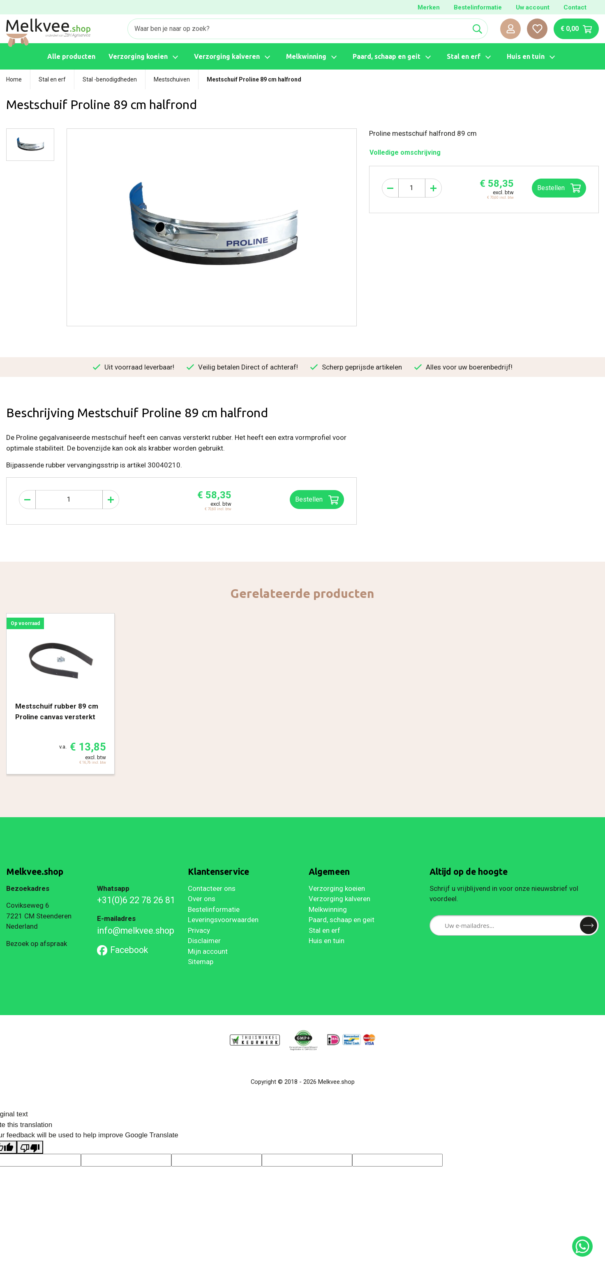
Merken (429, 7)
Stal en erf (324, 930)
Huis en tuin (326, 941)
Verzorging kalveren (339, 899)
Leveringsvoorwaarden (223, 920)
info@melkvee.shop (135, 930)
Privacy (199, 930)
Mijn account (208, 951)
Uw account (533, 7)
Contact (575, 7)
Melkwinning (328, 909)
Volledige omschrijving (405, 152)
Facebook (122, 950)
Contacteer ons (212, 888)
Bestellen (559, 188)
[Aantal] (411, 188)
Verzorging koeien (337, 888)
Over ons (201, 899)
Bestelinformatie (478, 7)
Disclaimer (204, 941)
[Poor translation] (30, 1147)
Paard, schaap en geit (341, 920)
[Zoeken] (297, 29)
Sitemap (200, 962)
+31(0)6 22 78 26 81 (136, 900)
